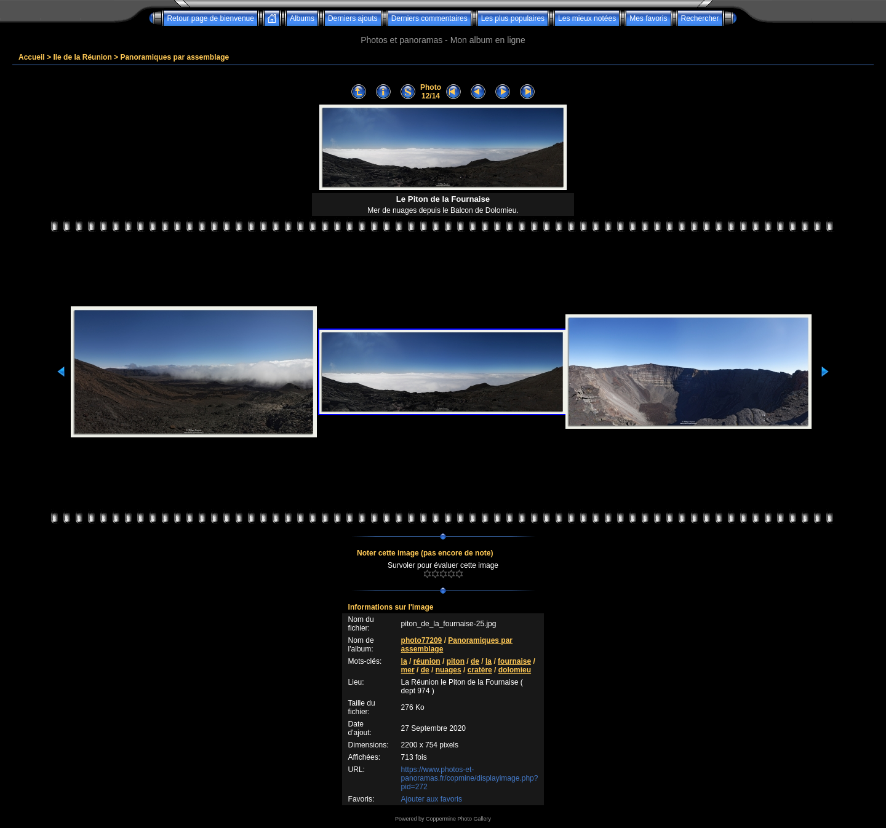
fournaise (514, 661)
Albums (302, 18)
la (404, 661)
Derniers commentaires (429, 18)
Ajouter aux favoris (431, 799)
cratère (480, 670)
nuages (448, 670)
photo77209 (421, 640)
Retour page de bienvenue (210, 18)
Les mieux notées (587, 18)
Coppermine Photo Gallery (458, 819)
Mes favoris (648, 18)
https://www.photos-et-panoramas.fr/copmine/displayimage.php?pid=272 (469, 778)
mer (408, 670)
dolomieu (514, 670)
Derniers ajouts (353, 18)
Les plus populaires (513, 18)
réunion (427, 661)
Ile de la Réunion (82, 57)
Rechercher (700, 18)
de (475, 661)
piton (456, 661)
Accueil (31, 57)
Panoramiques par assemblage (174, 57)
